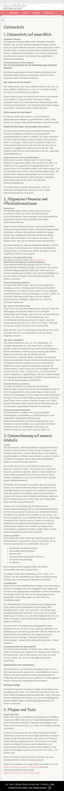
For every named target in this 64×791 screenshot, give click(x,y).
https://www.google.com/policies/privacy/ (22, 773)
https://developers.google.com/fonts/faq (21, 767)
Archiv (26, 13)
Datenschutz (25, 15)
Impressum (49, 13)
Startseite (14, 13)
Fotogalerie (40, 15)
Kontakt (36, 13)
